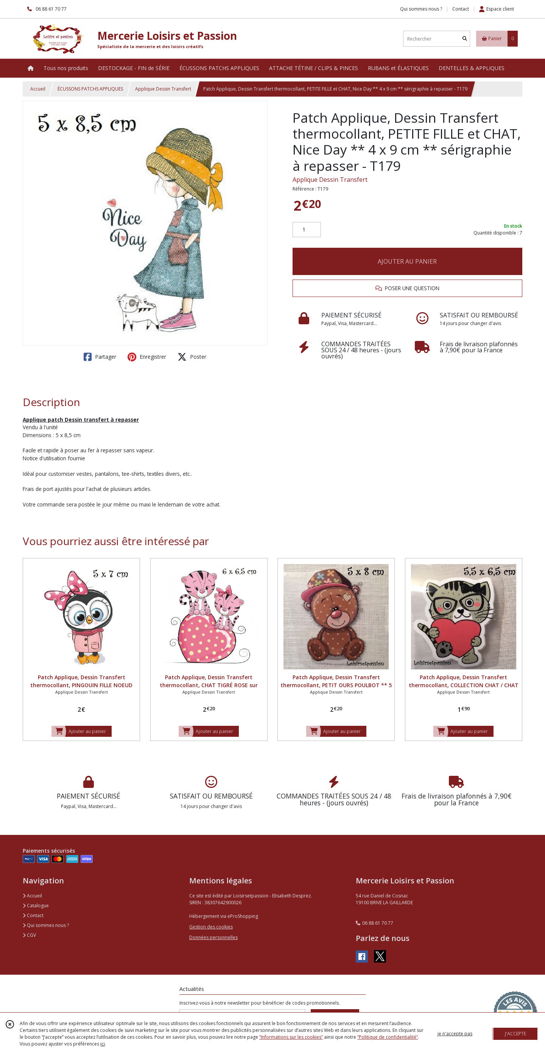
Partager (100, 356)
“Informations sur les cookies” (291, 1037)
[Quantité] (307, 229)
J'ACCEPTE (515, 1033)
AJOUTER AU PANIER (407, 261)
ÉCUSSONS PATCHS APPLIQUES (90, 89)
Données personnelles (213, 937)
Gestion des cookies (211, 927)
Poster (192, 356)
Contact (460, 9)
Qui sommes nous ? (46, 925)
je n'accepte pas (455, 1033)
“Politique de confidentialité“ (387, 1037)
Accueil (37, 89)
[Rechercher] (465, 38)
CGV (29, 935)
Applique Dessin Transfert (163, 89)
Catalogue (36, 905)
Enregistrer (147, 356)
